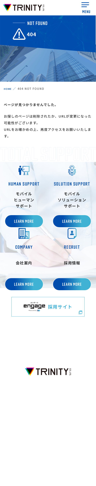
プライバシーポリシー (48, 463)
